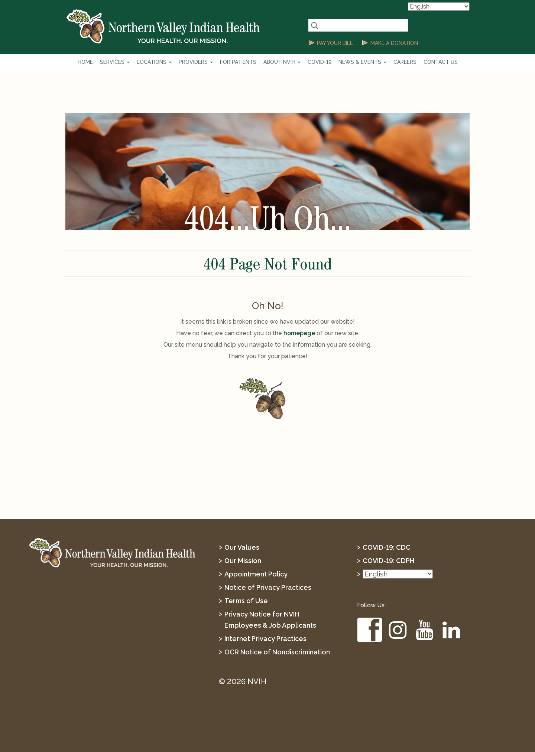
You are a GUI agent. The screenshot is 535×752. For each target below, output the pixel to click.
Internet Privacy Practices (265, 639)
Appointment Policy (256, 574)
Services (115, 62)
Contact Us (441, 62)
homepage (299, 333)
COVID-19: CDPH (388, 561)
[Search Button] (314, 25)
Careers (404, 62)
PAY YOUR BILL (335, 43)
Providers (196, 62)
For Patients (238, 62)
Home (85, 62)
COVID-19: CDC (387, 547)
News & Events (362, 62)
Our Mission (242, 561)
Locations (154, 62)
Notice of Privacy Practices (267, 587)
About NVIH (282, 62)
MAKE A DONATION (394, 43)
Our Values (241, 547)
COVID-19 (319, 62)
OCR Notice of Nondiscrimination (277, 652)
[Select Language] (439, 6)
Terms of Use (246, 601)
